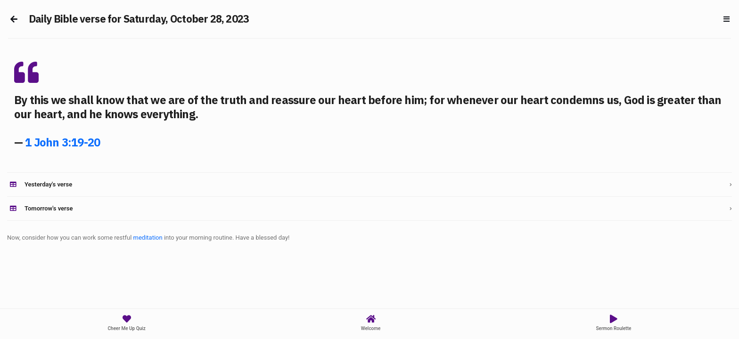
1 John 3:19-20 (62, 142)
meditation (148, 237)
